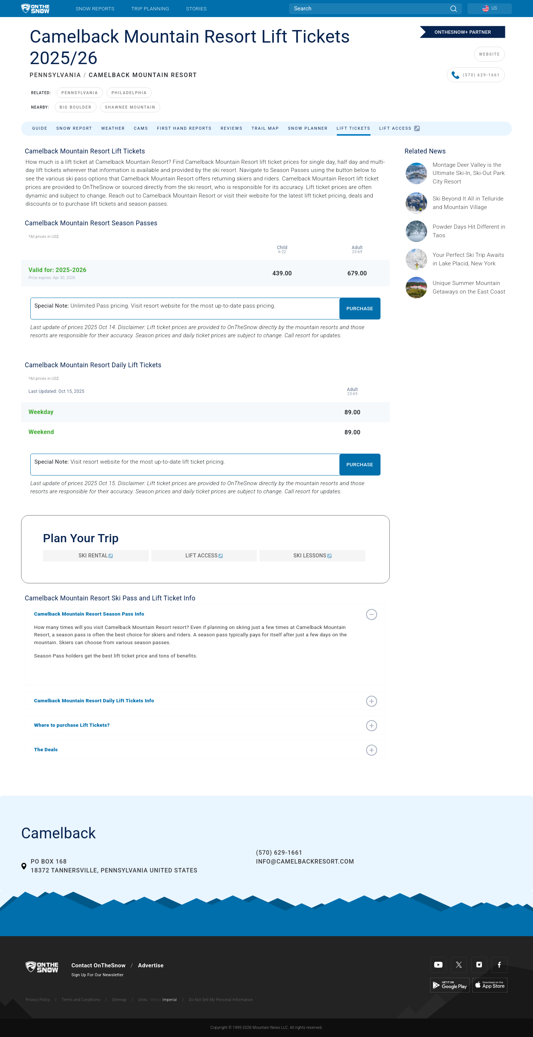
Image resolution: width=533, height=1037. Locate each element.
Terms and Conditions (80, 1000)
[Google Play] (450, 984)
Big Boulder (76, 107)
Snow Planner (308, 128)
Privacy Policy (38, 1000)
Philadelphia (129, 92)
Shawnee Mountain (130, 107)
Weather (113, 128)
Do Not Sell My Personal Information (221, 1000)
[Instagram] (479, 965)
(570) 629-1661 (476, 75)
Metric (155, 1000)
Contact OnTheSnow (98, 965)
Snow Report (74, 128)
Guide (39, 128)
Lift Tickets (354, 128)
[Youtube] (438, 965)
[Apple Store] (489, 984)
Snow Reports (95, 8)
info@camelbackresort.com (305, 861)
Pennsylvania (79, 92)
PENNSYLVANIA (55, 75)
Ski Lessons (313, 556)
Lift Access (399, 128)
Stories (196, 8)
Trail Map (265, 128)
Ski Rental (95, 556)
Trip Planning (150, 8)
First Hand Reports (184, 128)
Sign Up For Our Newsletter (97, 975)
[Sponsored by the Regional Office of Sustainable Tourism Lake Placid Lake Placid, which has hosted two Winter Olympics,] (470, 259)
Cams (141, 128)
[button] (198, 614)
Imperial (169, 1000)
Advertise (151, 965)
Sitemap (119, 1000)
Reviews (232, 128)
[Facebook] (499, 965)
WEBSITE (489, 54)
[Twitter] (459, 965)
